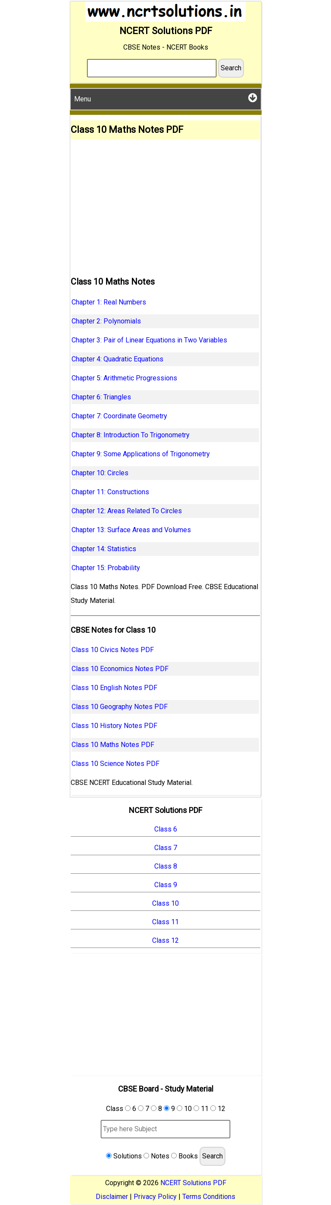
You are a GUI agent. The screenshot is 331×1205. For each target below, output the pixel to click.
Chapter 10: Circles (100, 473)
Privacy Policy (155, 1196)
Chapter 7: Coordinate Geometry (119, 416)
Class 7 (165, 848)
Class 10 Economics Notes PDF (120, 669)
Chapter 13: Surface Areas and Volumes (131, 530)
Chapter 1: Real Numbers (109, 302)
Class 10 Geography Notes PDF (120, 707)
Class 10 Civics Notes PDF (113, 650)
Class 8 (165, 866)
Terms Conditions (208, 1196)
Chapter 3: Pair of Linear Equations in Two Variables (149, 340)
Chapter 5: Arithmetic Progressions (124, 378)
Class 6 (165, 829)
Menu (165, 97)
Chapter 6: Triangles (101, 397)
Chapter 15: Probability (106, 568)
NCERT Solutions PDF (193, 1183)
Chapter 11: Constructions (110, 492)
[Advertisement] (165, 204)
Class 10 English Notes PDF (114, 688)
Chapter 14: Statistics (104, 549)
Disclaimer (112, 1196)
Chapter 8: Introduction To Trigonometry (131, 435)
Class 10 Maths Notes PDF (113, 745)
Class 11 (165, 922)
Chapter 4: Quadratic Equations (117, 359)
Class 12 (165, 940)
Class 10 (165, 903)
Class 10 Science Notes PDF (115, 763)
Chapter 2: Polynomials (106, 321)
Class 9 (165, 885)
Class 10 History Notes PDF (114, 726)
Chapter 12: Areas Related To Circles (127, 511)
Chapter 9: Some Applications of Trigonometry (141, 454)
